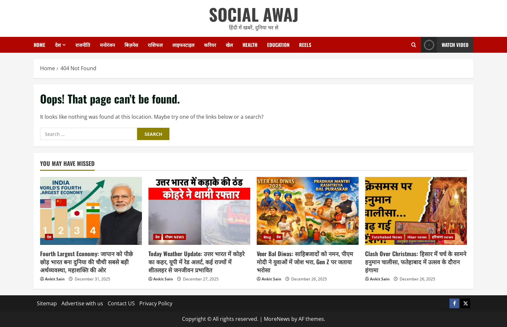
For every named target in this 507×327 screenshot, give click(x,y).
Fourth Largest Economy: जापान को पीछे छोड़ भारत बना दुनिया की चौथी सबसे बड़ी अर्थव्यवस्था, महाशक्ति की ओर (86, 261)
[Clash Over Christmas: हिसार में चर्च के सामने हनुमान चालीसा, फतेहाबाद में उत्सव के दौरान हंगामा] (416, 211)
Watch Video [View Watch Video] (445, 45)
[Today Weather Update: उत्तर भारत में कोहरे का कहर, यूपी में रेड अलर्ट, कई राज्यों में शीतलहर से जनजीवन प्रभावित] (199, 211)
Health (250, 44)
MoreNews (277, 318)
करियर (210, 44)
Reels (305, 44)
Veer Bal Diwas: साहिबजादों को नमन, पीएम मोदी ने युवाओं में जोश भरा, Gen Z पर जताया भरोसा (305, 261)
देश (58, 44)
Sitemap (47, 303)
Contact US (121, 303)
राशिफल (155, 44)
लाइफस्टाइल (183, 44)
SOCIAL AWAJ (253, 14)
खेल (229, 44)
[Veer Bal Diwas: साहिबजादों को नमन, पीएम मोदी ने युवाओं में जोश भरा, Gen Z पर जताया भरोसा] (308, 211)
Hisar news (416, 236)
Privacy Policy (155, 303)
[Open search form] (413, 44)
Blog (267, 236)
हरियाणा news (442, 236)
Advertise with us (82, 303)
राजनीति (82, 44)
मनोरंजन (107, 44)
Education (278, 44)
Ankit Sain (55, 279)
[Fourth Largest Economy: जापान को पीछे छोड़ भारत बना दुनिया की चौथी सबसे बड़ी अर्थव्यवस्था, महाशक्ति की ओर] (91, 211)
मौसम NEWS (174, 236)
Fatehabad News (387, 236)
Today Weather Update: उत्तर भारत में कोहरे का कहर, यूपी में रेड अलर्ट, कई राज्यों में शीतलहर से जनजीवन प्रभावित (196, 261)
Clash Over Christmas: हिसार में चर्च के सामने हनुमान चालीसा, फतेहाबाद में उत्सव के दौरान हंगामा (415, 261)
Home (39, 44)
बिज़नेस (131, 44)
